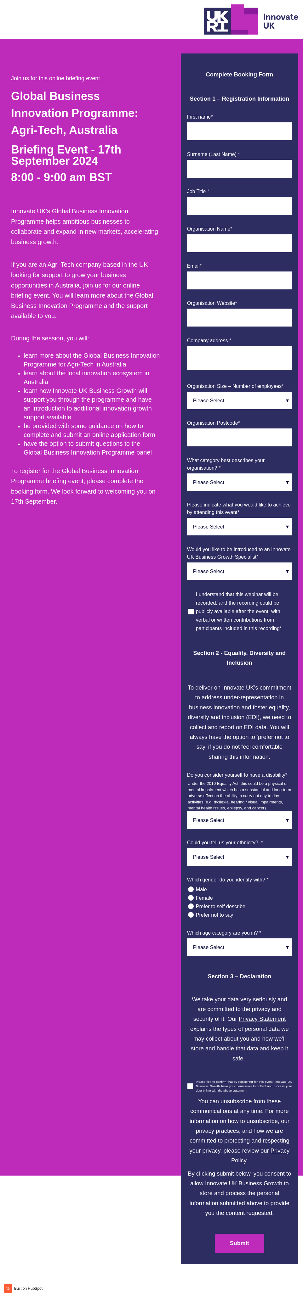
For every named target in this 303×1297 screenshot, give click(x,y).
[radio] (239, 889)
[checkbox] (239, 902)
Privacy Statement (262, 1018)
